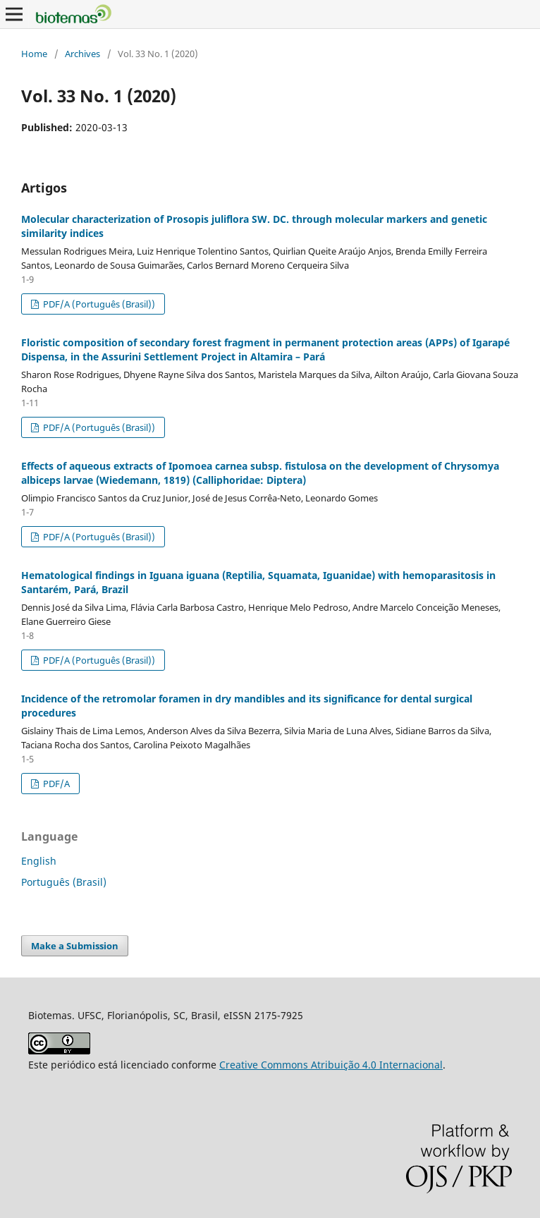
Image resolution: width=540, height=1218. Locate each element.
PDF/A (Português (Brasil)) (98, 304)
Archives (82, 53)
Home (34, 53)
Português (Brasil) (63, 882)
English (38, 860)
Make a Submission (74, 945)
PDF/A (55, 783)
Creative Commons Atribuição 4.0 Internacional (331, 1064)
